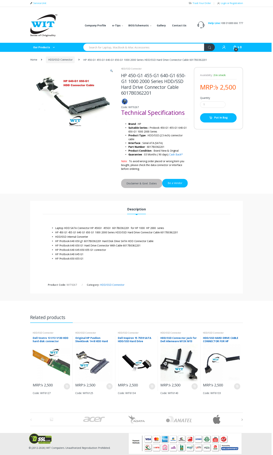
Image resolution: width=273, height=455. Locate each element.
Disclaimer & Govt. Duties (141, 183)
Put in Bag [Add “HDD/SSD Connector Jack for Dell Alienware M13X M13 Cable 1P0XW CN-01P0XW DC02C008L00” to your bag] (194, 386)
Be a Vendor (175, 183)
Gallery (161, 25)
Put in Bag (221, 117)
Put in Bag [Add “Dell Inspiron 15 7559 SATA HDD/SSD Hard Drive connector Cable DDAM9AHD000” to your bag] (152, 386)
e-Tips (116, 25)
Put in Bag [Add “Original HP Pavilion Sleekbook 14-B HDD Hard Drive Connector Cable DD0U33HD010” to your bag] (109, 386)
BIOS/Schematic (138, 25)
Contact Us (179, 25)
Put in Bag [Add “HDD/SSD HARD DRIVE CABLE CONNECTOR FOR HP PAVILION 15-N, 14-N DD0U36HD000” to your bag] (237, 386)
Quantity (205, 98)
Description (136, 209)
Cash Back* (176, 154)
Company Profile (95, 25)
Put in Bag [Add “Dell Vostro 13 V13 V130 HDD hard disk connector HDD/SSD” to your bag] (66, 386)
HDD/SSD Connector (60, 59)
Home (33, 59)
